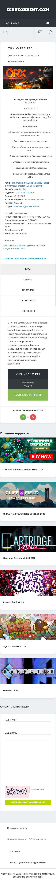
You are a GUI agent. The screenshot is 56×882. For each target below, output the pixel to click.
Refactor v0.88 (11, 690)
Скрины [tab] (27, 280)
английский (30, 199)
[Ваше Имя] (28, 725)
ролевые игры (42, 183)
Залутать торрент (28, 394)
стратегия (40, 245)
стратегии (22, 186)
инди (31, 183)
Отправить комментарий (28, 802)
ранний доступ (35, 186)
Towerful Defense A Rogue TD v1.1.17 (23, 469)
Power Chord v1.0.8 (13, 602)
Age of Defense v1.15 (14, 646)
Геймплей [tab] (28, 290)
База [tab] (28, 269)
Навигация (26, 23)
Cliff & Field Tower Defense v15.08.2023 (24, 514)
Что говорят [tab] (28, 311)
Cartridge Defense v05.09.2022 (19, 558)
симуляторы (11, 186)
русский (40, 199)
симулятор (8, 248)
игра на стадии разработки (27, 206)
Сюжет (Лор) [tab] (28, 300)
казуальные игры (20, 183)
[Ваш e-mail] (28, 737)
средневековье (10, 245)
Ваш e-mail (11, 733)
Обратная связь (37, 839)
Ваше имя (10, 720)
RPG (23, 248)
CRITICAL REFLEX (25, 192)
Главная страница (16, 839)
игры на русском (27, 245)
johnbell (22, 189)
